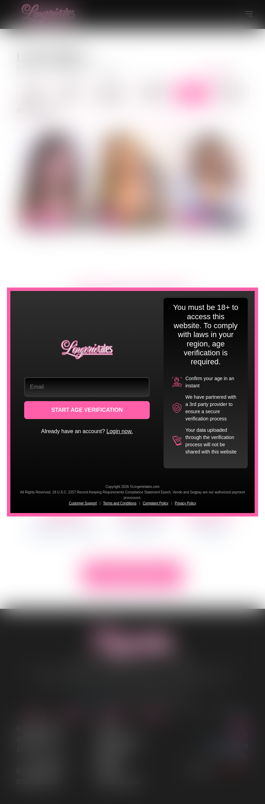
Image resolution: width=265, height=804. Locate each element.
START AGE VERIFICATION (87, 410)
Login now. (120, 431)
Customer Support (83, 503)
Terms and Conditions (120, 503)
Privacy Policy (185, 503)
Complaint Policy (155, 503)
